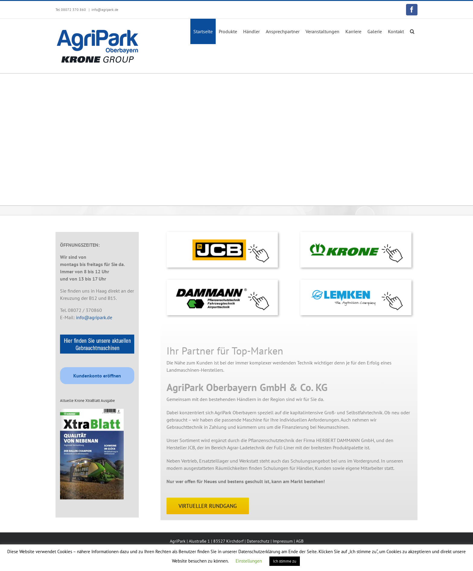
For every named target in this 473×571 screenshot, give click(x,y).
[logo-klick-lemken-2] (222, 234)
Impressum (283, 541)
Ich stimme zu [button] (284, 561)
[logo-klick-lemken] (355, 282)
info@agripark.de (104, 9)
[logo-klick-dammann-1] (222, 282)
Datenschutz (258, 541)
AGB (299, 541)
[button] (412, 31)
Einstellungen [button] (249, 561)
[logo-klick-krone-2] (355, 234)
